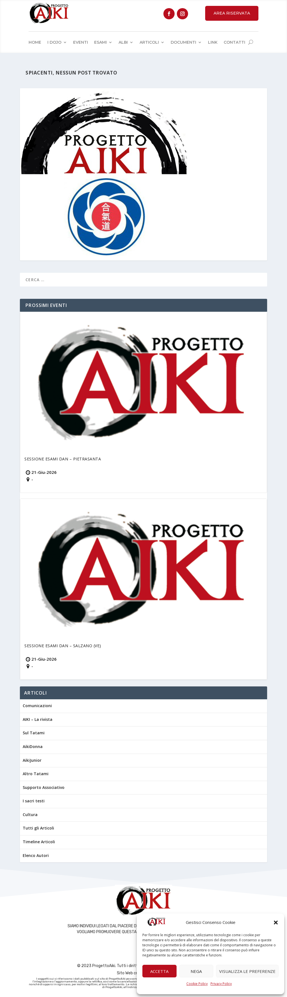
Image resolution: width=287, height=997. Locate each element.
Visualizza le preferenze (247, 971)
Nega (196, 971)
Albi (123, 42)
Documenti (183, 42)
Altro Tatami (35, 773)
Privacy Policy (221, 983)
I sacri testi (34, 800)
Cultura (30, 814)
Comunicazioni (37, 705)
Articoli (149, 42)
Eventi (80, 42)
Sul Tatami (34, 732)
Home (35, 42)
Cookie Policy (197, 983)
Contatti (234, 42)
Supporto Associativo (43, 787)
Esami (100, 42)
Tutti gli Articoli (38, 828)
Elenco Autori (36, 855)
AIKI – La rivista (37, 719)
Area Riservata (232, 13)
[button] (276, 922)
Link (212, 42)
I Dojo (54, 42)
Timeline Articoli (39, 841)
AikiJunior (32, 760)
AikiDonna (33, 746)
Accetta (159, 971)
